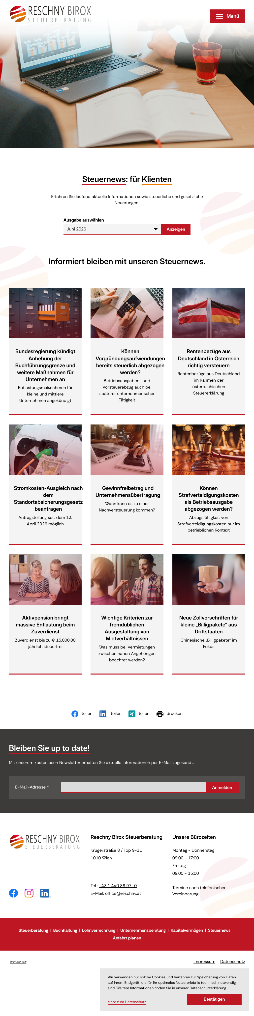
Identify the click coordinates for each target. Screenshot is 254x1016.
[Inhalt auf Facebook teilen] (82, 713)
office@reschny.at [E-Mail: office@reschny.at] (123, 893)
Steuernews (219, 930)
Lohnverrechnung (98, 930)
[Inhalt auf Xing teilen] (139, 713)
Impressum (204, 961)
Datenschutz (232, 961)
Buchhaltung (65, 930)
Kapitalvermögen (187, 930)
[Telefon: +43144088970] (118, 886)
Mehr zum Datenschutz (127, 1002)
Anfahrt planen (127, 938)
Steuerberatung (33, 930)
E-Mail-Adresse (32, 787)
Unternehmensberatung (143, 930)
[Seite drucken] (170, 713)
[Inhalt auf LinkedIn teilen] (110, 713)
